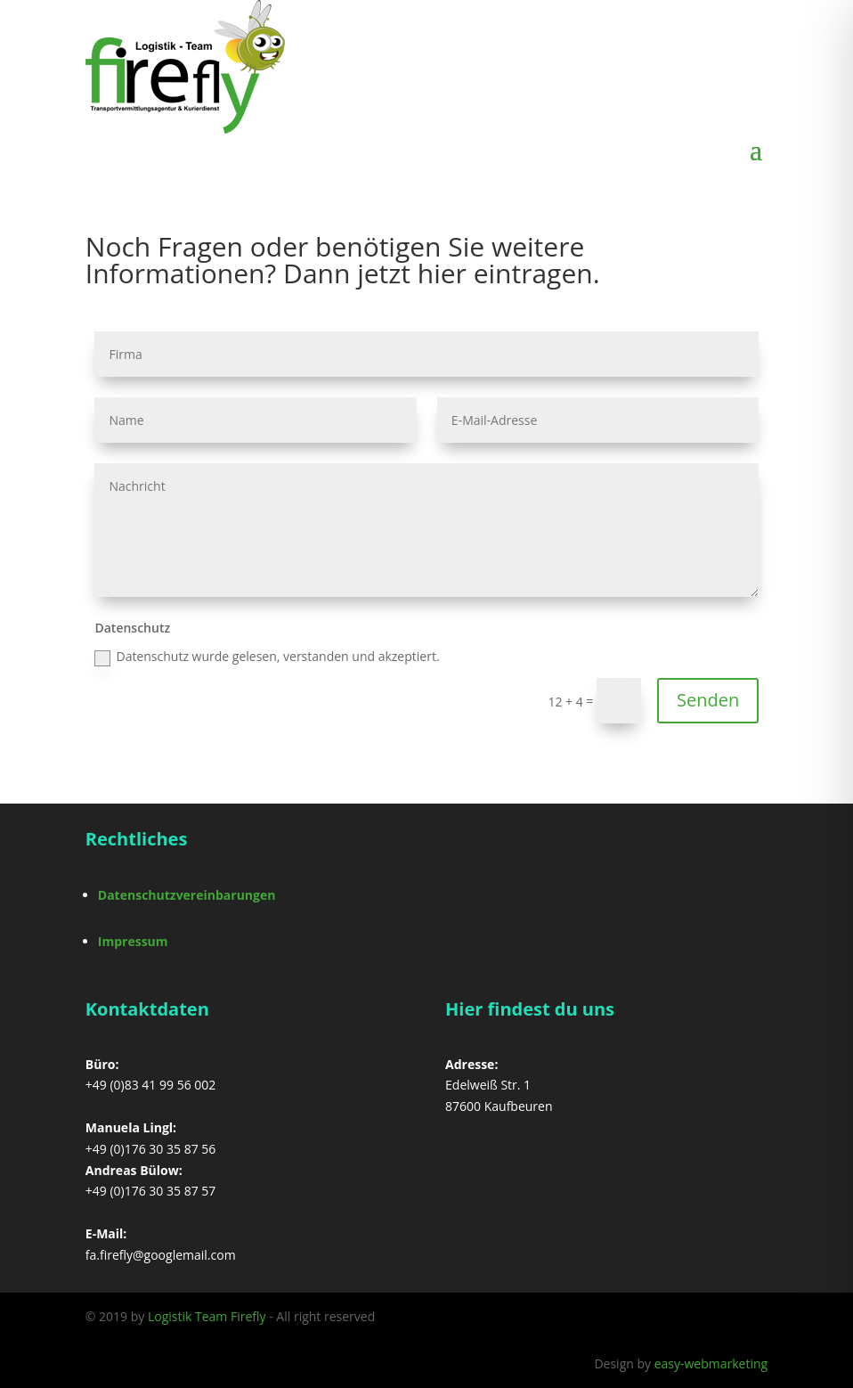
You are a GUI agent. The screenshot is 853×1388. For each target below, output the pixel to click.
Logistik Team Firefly (207, 1316)
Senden (708, 700)
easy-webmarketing (711, 1363)
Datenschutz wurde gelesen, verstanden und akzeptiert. (266, 656)
